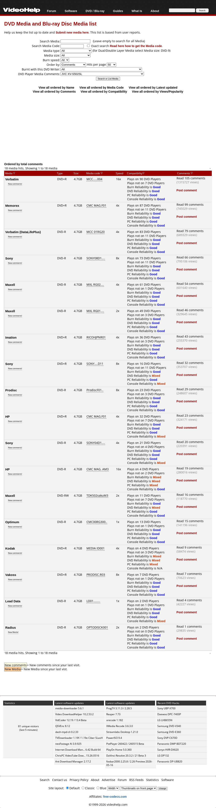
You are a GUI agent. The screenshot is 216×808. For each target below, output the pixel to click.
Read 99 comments (190, 205)
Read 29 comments (190, 389)
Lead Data (12, 601)
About (155, 11)
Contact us (59, 780)
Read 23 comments (190, 415)
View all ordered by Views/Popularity (157, 91)
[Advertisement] (110, 127)
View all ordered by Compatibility (104, 91)
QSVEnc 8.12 (62, 726)
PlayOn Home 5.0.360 (119, 749)
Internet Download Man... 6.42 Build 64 (78, 749)
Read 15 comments (190, 521)
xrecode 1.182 (114, 720)
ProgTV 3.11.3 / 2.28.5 (119, 708)
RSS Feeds (136, 780)
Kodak (10, 548)
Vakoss (10, 575)
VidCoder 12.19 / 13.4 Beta (70, 720)
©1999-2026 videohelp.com (108, 805)
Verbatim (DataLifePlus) (23, 232)
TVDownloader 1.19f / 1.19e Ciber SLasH (79, 738)
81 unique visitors (28, 726)
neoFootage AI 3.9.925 (68, 744)
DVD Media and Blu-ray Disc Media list (50, 23)
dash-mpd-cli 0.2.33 (66, 732)
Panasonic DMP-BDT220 (171, 744)
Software (71, 11)
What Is (137, 11)
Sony (9, 258)
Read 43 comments (190, 336)
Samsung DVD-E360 (169, 732)
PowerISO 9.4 (114, 738)
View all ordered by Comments (54, 91)
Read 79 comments (190, 231)
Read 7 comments (189, 574)
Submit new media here (72, 32)
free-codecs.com (115, 796)
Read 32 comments (190, 363)
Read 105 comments (191, 178)
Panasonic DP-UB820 (169, 761)
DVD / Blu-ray (95, 11)
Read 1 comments (189, 626)
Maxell (10, 284)
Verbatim (12, 179)
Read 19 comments (190, 468)
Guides (118, 11)
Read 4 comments (189, 600)
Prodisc (11, 390)
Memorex (12, 205)
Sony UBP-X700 (166, 708)
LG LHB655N (164, 720)
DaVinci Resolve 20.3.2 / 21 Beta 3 (126, 755)
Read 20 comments (190, 442)
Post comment (187, 190)
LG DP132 (163, 755)
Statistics (152, 780)
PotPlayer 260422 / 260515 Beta (125, 744)
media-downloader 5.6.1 (69, 708)
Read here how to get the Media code (136, 46)
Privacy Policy (79, 780)
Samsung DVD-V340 (169, 726)
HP (7, 416)
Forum (51, 11)
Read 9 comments (189, 547)
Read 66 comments (190, 257)
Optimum (12, 522)
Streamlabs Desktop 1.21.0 (122, 732)
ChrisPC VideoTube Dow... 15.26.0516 (77, 755)
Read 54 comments (190, 284)
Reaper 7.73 (113, 714)
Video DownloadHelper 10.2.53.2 (74, 714)
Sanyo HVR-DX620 (168, 749)
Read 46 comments (190, 310)
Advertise (108, 780)
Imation (10, 337)
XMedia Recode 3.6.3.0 (119, 726)
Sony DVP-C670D (167, 738)
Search (45, 780)
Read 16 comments (190, 495)
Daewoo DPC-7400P (169, 714)
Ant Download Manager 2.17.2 (73, 761)
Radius (10, 627)
